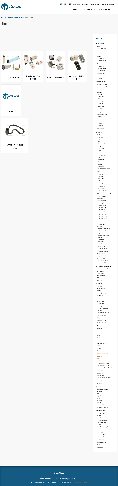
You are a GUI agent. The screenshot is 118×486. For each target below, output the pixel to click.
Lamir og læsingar (102, 293)
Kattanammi (101, 439)
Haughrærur (101, 70)
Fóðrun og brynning (102, 320)
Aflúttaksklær (102, 200)
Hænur (99, 330)
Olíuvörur (99, 356)
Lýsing (98, 118)
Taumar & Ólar (102, 422)
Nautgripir (100, 339)
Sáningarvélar (102, 48)
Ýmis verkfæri (101, 275)
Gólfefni (101, 103)
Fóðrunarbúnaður (102, 114)
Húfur (98, 398)
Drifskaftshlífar (102, 212)
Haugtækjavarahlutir (103, 256)
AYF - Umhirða (101, 413)
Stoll (99, 157)
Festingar (98, 283)
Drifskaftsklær (102, 207)
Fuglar (98, 444)
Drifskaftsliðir (102, 214)
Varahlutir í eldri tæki (103, 260)
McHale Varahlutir (102, 262)
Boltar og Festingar (103, 190)
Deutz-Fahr (101, 148)
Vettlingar (99, 391)
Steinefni (99, 328)
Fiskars (99, 278)
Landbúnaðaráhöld (102, 269)
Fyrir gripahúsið (100, 82)
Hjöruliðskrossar (102, 216)
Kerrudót (100, 244)
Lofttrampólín (101, 73)
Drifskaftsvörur (102, 218)
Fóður (97, 326)
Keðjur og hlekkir (103, 248)
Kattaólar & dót (102, 436)
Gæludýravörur (100, 410)
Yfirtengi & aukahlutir (104, 228)
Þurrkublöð (101, 241)
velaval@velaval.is (81, 482)
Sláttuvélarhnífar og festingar (105, 194)
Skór (98, 393)
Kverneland (101, 153)
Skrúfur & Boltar (101, 288)
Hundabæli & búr (102, 420)
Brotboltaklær (102, 205)
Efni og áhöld (100, 112)
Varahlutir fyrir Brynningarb (105, 86)
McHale (100, 164)
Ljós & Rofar (101, 246)
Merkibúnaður (101, 273)
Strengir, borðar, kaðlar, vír (105, 312)
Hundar (99, 415)
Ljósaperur (100, 383)
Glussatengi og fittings (103, 258)
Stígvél (99, 396)
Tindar (98, 134)
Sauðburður (100, 128)
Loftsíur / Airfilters (103, 361)
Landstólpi (101, 109)
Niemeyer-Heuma (103, 144)
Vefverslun (11, 18)
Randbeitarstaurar (103, 308)
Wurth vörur (100, 380)
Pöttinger (100, 137)
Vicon (99, 162)
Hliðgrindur (100, 318)
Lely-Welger (101, 155)
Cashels (100, 78)
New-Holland (101, 166)
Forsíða (3, 18)
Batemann (101, 96)
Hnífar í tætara (102, 186)
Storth (98, 63)
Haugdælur (101, 66)
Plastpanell (102, 101)
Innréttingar (100, 92)
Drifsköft (100, 233)
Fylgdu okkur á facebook (80, 4)
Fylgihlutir (101, 310)
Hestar (99, 335)
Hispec (99, 56)
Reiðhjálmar (100, 400)
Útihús (98, 346)
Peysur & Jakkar (101, 405)
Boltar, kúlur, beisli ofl (104, 231)
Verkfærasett (100, 271)
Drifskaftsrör (101, 209)
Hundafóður (101, 418)
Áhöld (98, 350)
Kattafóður (101, 432)
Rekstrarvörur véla (22, 18)
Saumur (99, 290)
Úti (96, 298)
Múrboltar (99, 286)
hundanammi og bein (104, 427)
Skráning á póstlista (107, 4)
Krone (99, 139)
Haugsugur (101, 58)
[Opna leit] (115, 9)
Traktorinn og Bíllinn (102, 375)
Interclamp (101, 106)
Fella (99, 141)
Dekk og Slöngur (101, 196)
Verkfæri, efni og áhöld (103, 266)
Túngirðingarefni (101, 315)
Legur (98, 171)
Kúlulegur (100, 174)
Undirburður (100, 90)
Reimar (99, 222)
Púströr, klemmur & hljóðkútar (103, 236)
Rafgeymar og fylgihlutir (104, 251)
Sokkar (99, 402)
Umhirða (100, 125)
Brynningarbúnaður (102, 84)
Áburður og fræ (101, 322)
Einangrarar (101, 306)
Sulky (98, 46)
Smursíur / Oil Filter (103, 365)
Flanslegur (101, 178)
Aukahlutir (100, 226)
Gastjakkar (101, 239)
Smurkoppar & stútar (104, 377)
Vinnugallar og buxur (103, 389)
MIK (99, 99)
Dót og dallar (101, 424)
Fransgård (101, 159)
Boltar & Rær (100, 295)
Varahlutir (98, 132)
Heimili (99, 348)
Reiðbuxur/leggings (102, 407)
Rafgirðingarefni (101, 301)
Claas (99, 146)
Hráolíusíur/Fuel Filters (104, 363)
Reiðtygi (100, 123)
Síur (31, 18)
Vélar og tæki (99, 43)
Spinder (100, 94)
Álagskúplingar (102, 203)
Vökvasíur (100, 370)
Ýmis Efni (99, 280)
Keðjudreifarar (102, 60)
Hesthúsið (100, 121)
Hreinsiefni (100, 373)
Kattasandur (101, 434)
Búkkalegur (101, 176)
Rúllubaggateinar (102, 224)
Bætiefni (99, 333)
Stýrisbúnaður (101, 253)
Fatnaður (98, 386)
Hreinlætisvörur (100, 343)
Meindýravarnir (101, 116)
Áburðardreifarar (103, 53)
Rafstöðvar (101, 303)
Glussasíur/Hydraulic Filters (106, 367)
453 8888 (96, 4)
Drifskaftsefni (101, 198)
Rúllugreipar (100, 76)
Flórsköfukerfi (102, 68)
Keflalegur (101, 181)
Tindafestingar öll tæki (104, 168)
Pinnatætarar (101, 50)
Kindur (99, 337)
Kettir (98, 430)
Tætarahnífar (100, 184)
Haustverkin (99, 448)
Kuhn (99, 150)
